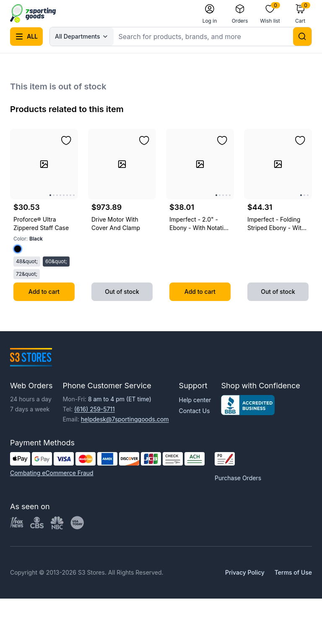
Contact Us (194, 410)
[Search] (302, 36)
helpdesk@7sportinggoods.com (125, 419)
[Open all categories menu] (26, 36)
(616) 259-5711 (94, 409)
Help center (195, 399)
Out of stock (122, 291)
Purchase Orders (238, 477)
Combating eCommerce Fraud (51, 472)
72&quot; (26, 274)
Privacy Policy (245, 572)
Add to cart (44, 291)
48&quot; (27, 261)
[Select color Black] (17, 249)
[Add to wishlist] (66, 141)
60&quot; (56, 261)
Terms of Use (293, 572)
